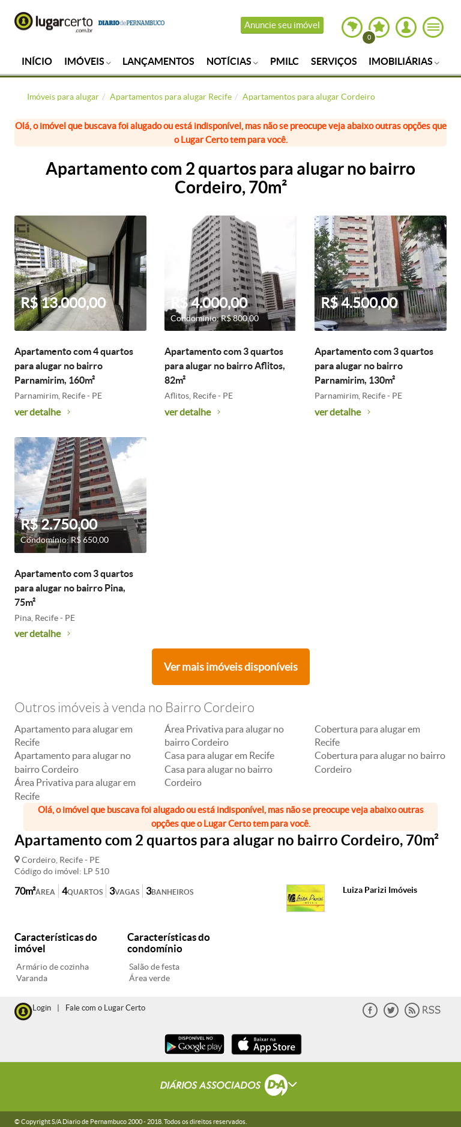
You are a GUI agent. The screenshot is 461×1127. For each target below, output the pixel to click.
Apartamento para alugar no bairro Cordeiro (72, 762)
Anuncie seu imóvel (282, 25)
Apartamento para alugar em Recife (73, 736)
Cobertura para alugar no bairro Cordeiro (380, 762)
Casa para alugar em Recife (219, 755)
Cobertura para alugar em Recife (367, 736)
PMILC (284, 61)
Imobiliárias (404, 61)
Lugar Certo (53, 22)
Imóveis (87, 61)
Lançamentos (158, 61)
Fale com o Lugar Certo (105, 1007)
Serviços (334, 61)
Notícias (232, 61)
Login (41, 1007)
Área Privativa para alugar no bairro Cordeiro (224, 736)
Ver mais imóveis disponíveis (231, 666)
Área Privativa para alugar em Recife (75, 789)
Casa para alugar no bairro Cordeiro (218, 776)
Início (37, 61)
